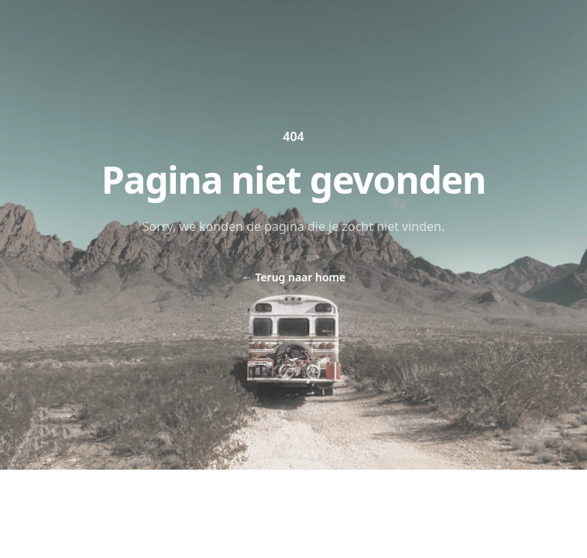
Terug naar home (293, 277)
